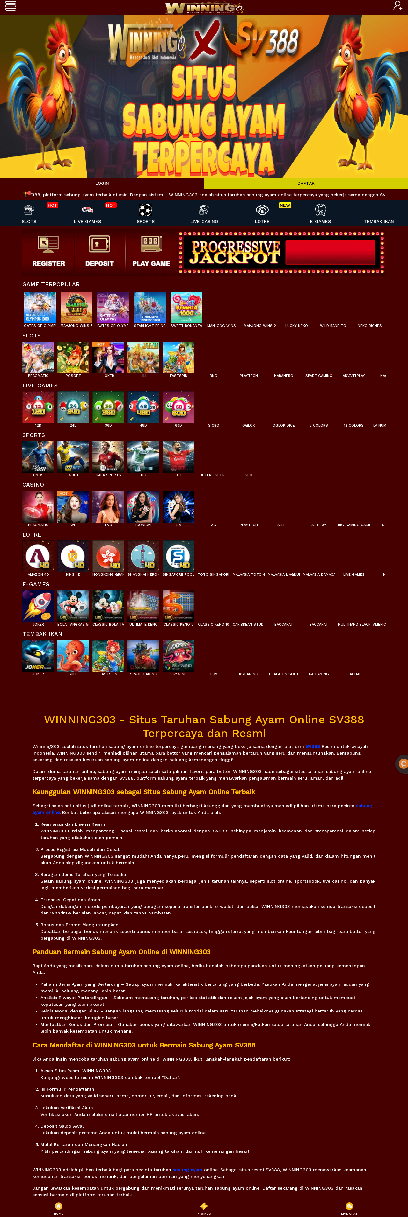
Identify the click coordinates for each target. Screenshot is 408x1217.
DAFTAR (306, 183)
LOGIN (102, 183)
